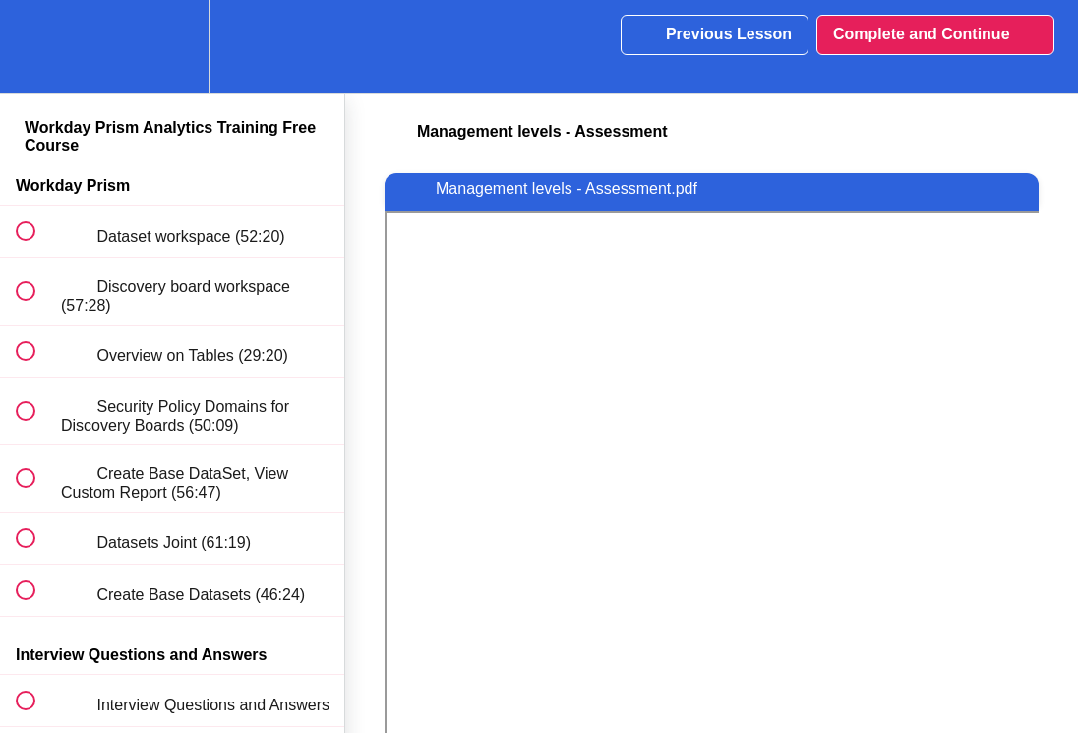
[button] (36, 46)
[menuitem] (172, 46)
